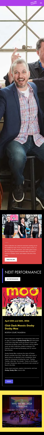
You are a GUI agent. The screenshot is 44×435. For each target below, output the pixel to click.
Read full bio (11, 259)
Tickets (9, 381)
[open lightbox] (22, 411)
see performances (12, 279)
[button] (40, 3)
